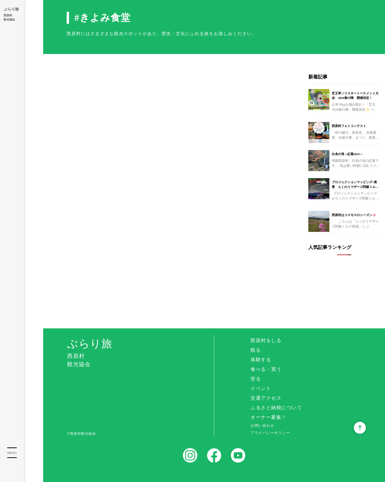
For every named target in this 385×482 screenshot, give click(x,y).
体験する (261, 359)
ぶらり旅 (12, 14)
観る (256, 350)
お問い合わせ (262, 425)
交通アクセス (266, 398)
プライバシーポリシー (270, 433)
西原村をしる (266, 340)
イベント (261, 388)
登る (256, 378)
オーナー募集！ (269, 417)
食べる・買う (266, 369)
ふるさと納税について (276, 407)
